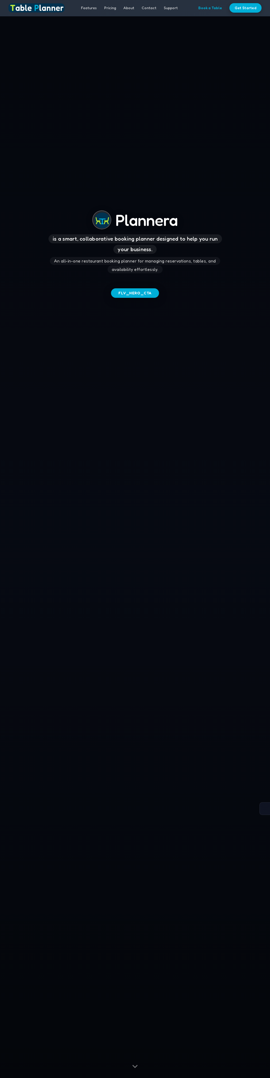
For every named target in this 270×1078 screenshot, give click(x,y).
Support (171, 8)
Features (89, 8)
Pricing (110, 8)
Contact (149, 8)
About (128, 8)
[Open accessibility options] (264, 808)
